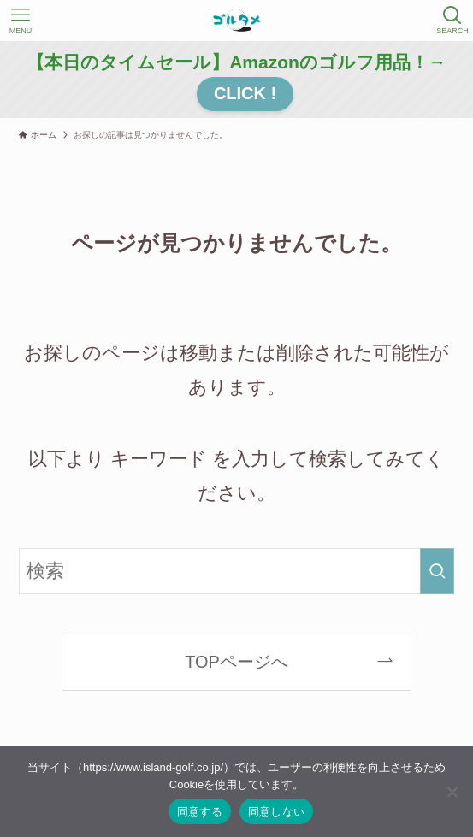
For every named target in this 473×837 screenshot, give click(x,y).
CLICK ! (245, 93)
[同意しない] (451, 791)
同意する (199, 811)
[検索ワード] (236, 571)
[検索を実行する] (437, 571)
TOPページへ (236, 661)
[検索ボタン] (452, 20)
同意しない (276, 811)
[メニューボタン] (20, 20)
